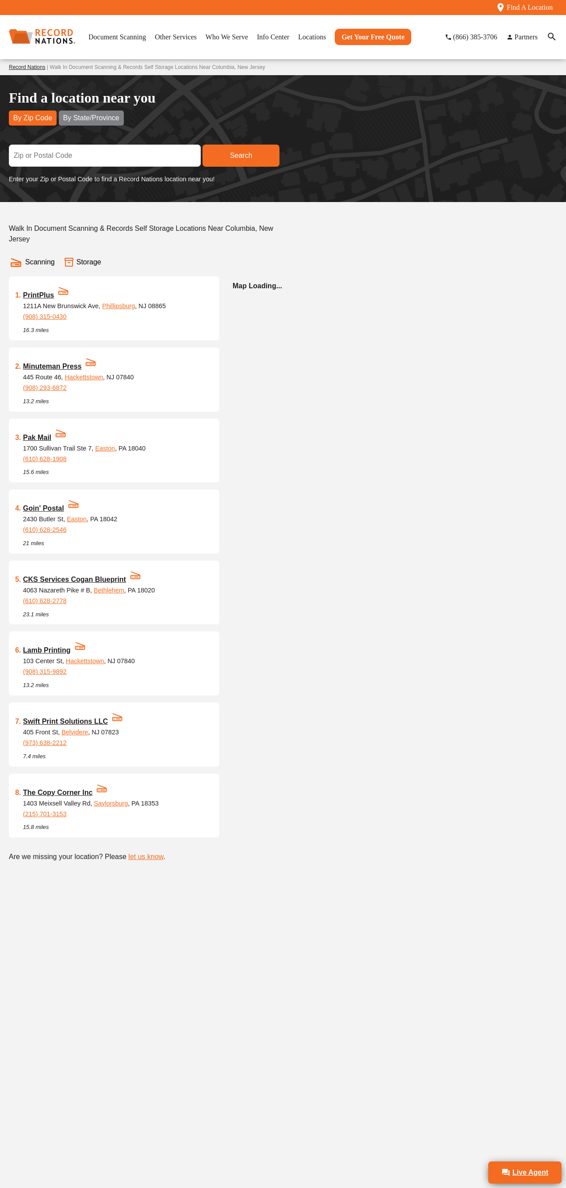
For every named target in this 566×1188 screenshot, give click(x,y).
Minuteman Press (52, 366)
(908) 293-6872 (44, 387)
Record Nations (27, 67)
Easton (105, 448)
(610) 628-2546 (44, 529)
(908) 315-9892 (44, 671)
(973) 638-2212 (44, 742)
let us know (145, 856)
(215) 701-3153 (44, 813)
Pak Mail (37, 437)
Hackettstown (84, 377)
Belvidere (74, 732)
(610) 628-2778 (44, 600)
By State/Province (91, 118)
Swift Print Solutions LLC (65, 721)
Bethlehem (109, 590)
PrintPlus (38, 295)
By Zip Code (32, 118)
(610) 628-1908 (44, 458)
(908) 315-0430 (44, 316)
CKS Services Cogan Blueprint (74, 579)
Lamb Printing (47, 650)
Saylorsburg (111, 803)
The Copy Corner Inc (57, 792)
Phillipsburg (118, 305)
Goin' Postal (43, 508)
